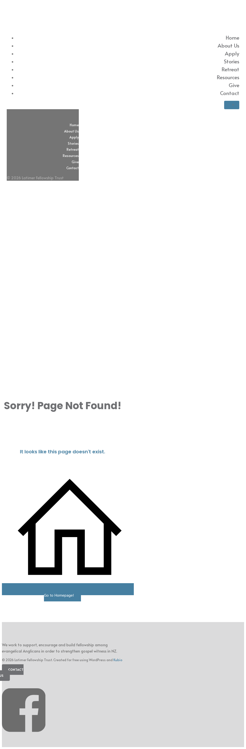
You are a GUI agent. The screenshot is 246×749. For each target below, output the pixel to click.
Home (232, 37)
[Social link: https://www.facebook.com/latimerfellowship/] (25, 736)
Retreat (230, 69)
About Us (228, 45)
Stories (231, 61)
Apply (232, 53)
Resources (228, 77)
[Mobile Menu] (231, 105)
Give (234, 85)
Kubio (117, 660)
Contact (229, 92)
